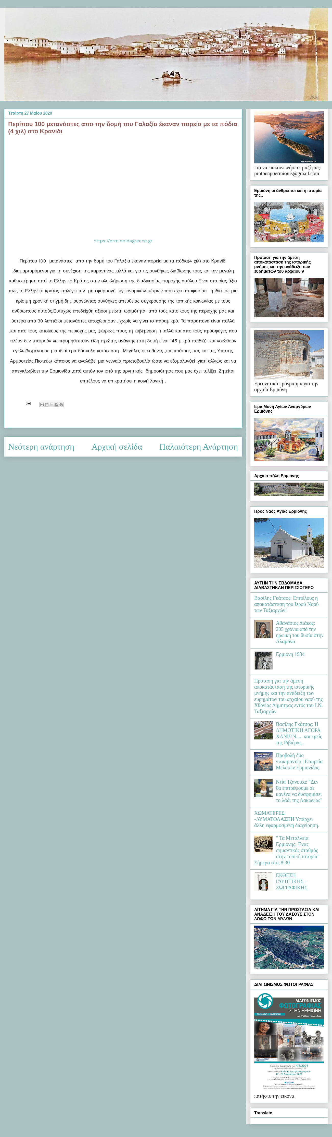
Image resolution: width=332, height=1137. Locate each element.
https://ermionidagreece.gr (123, 240)
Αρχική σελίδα (117, 446)
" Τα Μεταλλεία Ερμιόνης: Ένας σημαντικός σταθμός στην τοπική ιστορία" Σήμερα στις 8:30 (287, 850)
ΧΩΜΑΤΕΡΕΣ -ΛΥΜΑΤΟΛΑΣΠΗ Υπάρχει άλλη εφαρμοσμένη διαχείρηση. (286, 819)
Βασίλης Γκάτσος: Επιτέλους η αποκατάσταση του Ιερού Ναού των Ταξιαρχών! (286, 604)
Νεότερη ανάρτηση (41, 446)
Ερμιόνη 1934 (290, 654)
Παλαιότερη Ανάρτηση (198, 446)
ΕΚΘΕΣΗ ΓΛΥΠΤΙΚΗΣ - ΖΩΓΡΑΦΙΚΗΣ (291, 881)
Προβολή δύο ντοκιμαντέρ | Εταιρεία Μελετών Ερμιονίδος (299, 761)
